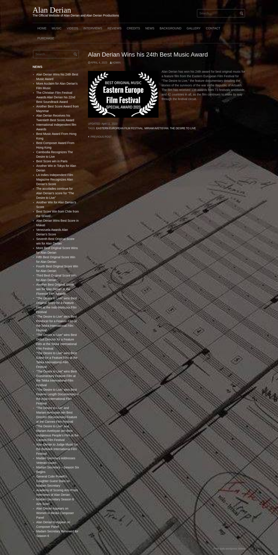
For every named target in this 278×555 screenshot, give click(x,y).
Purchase (45, 38)
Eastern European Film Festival (119, 128)
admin (116, 62)
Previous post (101, 136)
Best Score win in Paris (52, 161)
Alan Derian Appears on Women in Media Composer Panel (55, 513)
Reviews (115, 28)
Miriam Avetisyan (156, 128)
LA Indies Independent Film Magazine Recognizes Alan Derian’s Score (54, 179)
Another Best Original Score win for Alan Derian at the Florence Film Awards (55, 289)
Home (41, 28)
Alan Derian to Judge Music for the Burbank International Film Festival (57, 449)
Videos (72, 28)
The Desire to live (183, 128)
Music (56, 28)
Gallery (193, 28)
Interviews (92, 28)
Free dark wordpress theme (229, 548)
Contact (213, 28)
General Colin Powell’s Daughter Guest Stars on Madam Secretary (53, 481)
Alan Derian (52, 10)
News (149, 28)
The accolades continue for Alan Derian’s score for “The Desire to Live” (55, 193)
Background (170, 28)
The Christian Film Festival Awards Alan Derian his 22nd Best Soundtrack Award (55, 97)
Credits (133, 28)
